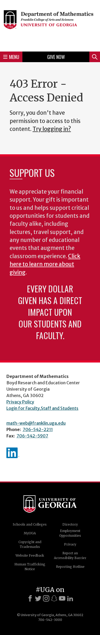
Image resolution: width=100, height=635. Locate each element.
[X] (38, 598)
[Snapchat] (54, 598)
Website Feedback (29, 555)
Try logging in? (52, 129)
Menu (11, 56)
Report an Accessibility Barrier (70, 555)
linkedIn (12, 453)
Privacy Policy (20, 401)
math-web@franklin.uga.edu (36, 423)
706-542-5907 (32, 435)
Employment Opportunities (70, 533)
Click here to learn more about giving (45, 264)
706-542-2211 (38, 429)
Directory (70, 524)
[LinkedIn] (70, 598)
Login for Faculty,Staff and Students (42, 408)
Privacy (70, 544)
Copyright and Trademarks (29, 544)
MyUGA (30, 533)
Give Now (56, 56)
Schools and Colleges (30, 524)
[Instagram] (46, 598)
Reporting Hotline (70, 567)
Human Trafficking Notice (29, 566)
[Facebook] (30, 598)
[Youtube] (62, 598)
